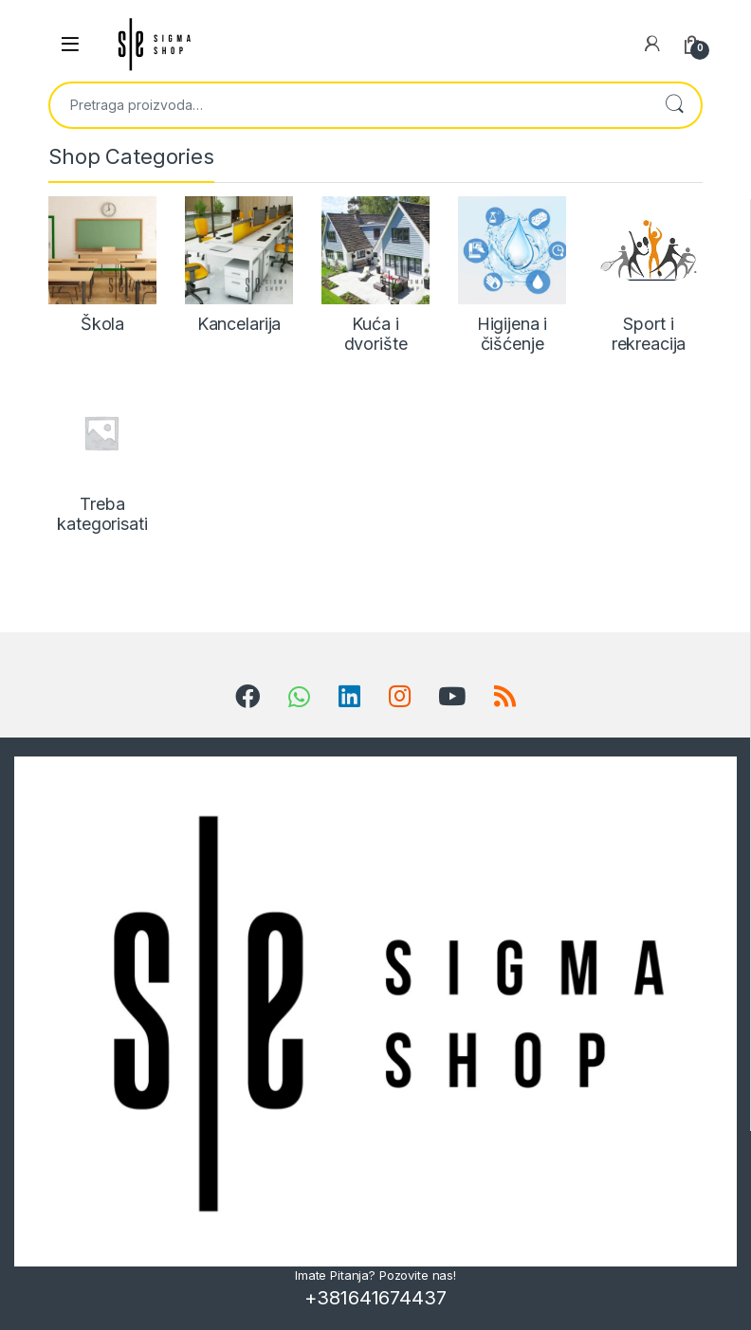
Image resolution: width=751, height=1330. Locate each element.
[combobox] (349, 105)
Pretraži (674, 105)
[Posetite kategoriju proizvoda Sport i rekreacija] (649, 275)
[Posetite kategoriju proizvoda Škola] (102, 265)
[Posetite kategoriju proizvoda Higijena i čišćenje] (512, 275)
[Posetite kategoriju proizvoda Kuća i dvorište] (375, 275)
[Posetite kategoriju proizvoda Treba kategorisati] (102, 455)
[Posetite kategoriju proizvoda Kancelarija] (239, 265)
